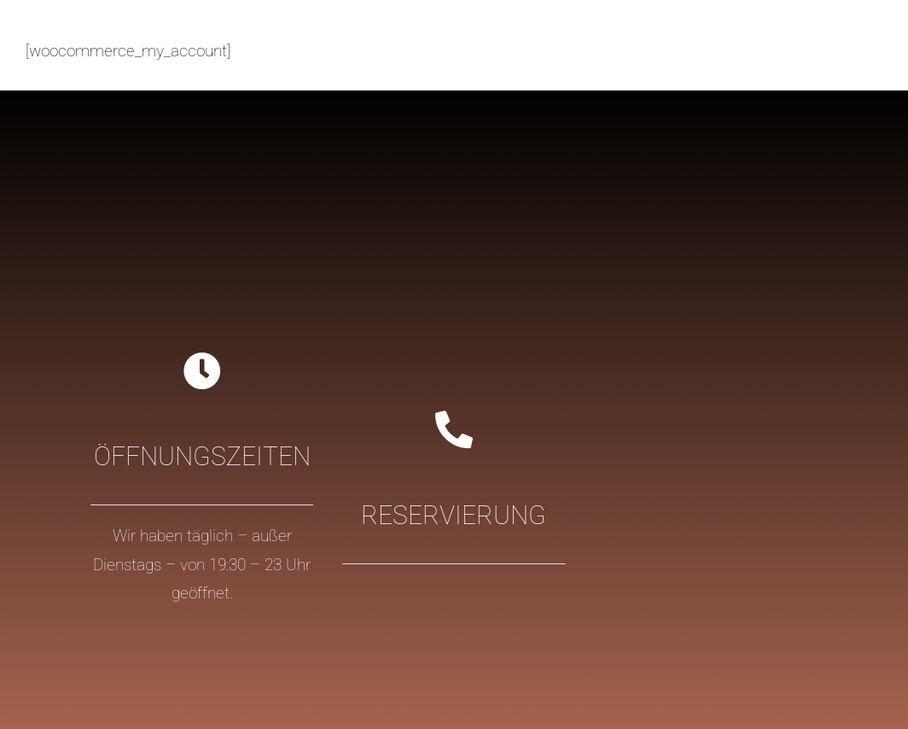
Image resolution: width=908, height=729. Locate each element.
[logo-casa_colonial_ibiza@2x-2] (142, 26)
